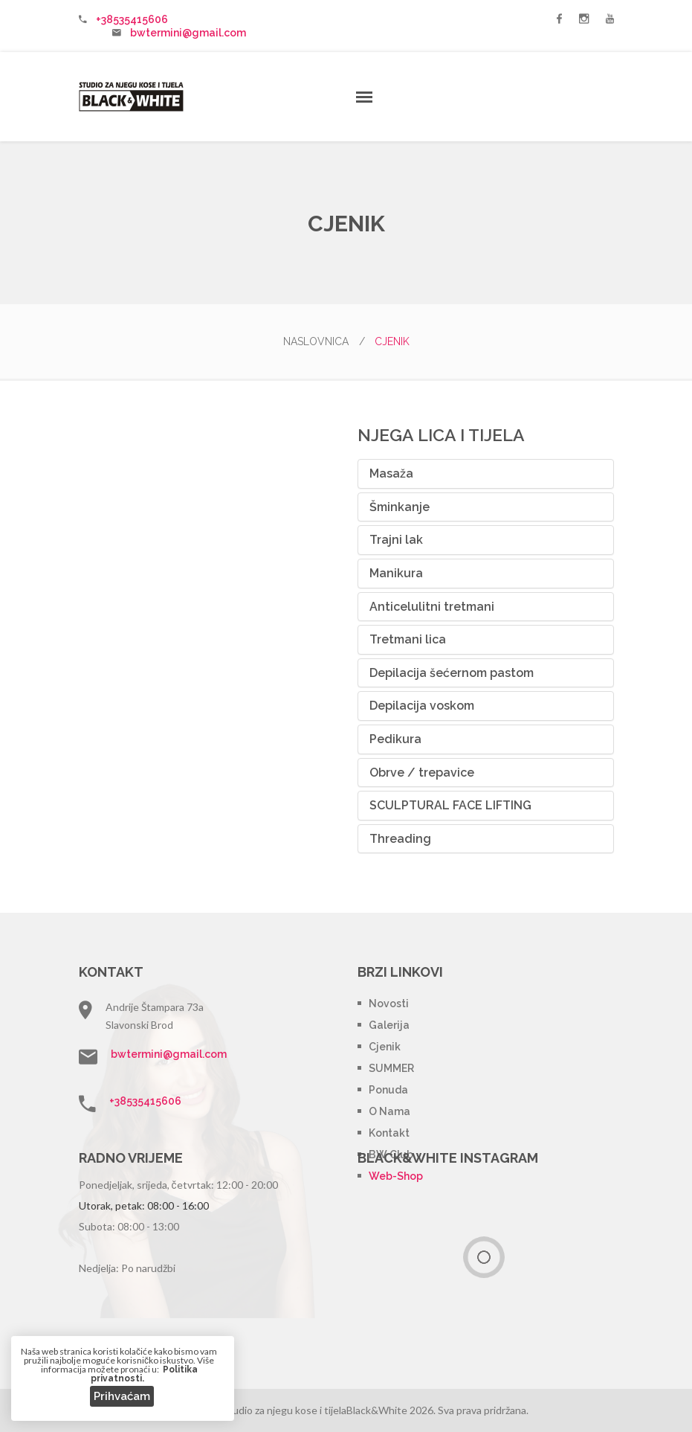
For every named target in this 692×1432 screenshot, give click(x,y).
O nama (389, 1111)
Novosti (389, 1003)
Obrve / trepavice (421, 772)
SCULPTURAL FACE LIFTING (450, 805)
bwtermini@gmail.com (188, 33)
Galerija (389, 1025)
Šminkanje (399, 507)
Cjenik (385, 1047)
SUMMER (391, 1068)
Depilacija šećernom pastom (451, 673)
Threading (400, 839)
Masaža (391, 473)
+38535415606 (132, 19)
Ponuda (388, 1090)
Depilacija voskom (421, 706)
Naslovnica (324, 341)
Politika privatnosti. (144, 1374)
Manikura (396, 573)
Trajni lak (396, 540)
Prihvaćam (122, 1396)
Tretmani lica (407, 639)
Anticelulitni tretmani (431, 607)
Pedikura (395, 739)
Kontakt (389, 1133)
